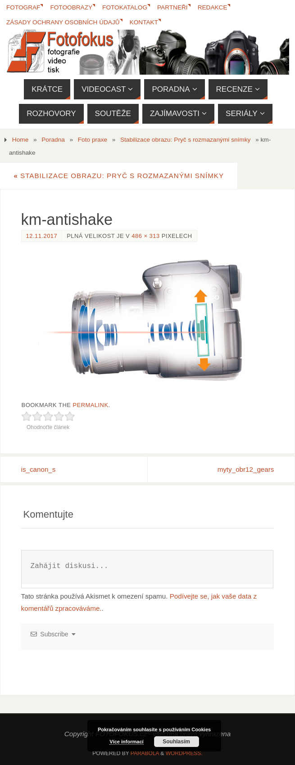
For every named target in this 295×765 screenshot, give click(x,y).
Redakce (213, 7)
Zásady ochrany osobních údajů (63, 22)
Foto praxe (92, 139)
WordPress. (184, 753)
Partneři (173, 7)
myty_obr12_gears (246, 469)
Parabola (145, 753)
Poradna (53, 139)
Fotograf (23, 7)
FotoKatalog (125, 7)
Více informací (126, 741)
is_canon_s (38, 469)
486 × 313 (145, 236)
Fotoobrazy (71, 7)
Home (20, 139)
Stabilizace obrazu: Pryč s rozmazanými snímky (185, 139)
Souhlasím (176, 741)
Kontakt (144, 22)
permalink (90, 405)
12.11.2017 (42, 236)
